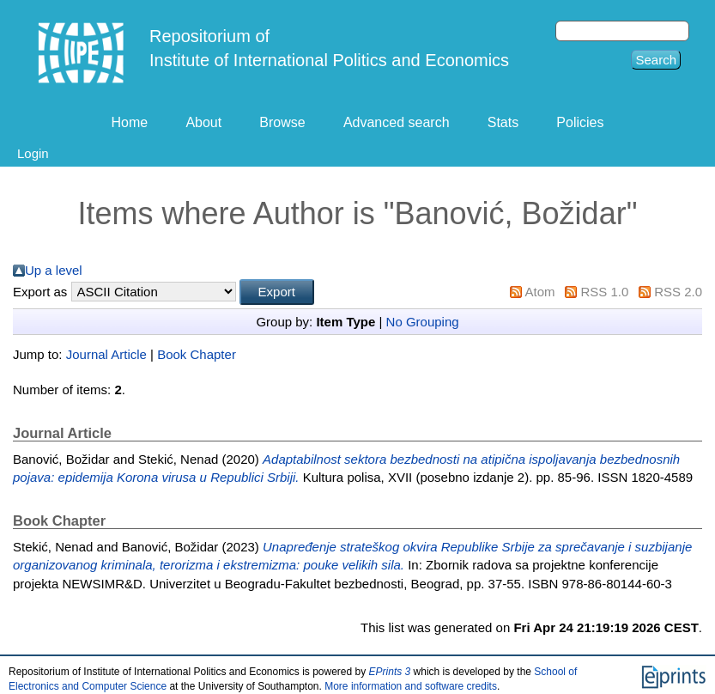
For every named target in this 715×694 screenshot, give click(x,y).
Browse (282, 122)
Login (33, 153)
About (203, 122)
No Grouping (422, 321)
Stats (503, 122)
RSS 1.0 (604, 291)
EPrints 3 (390, 672)
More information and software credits (410, 686)
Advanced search (396, 122)
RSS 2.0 (678, 291)
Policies (579, 122)
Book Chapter (196, 354)
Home (130, 122)
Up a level (53, 270)
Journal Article (106, 354)
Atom (540, 291)
